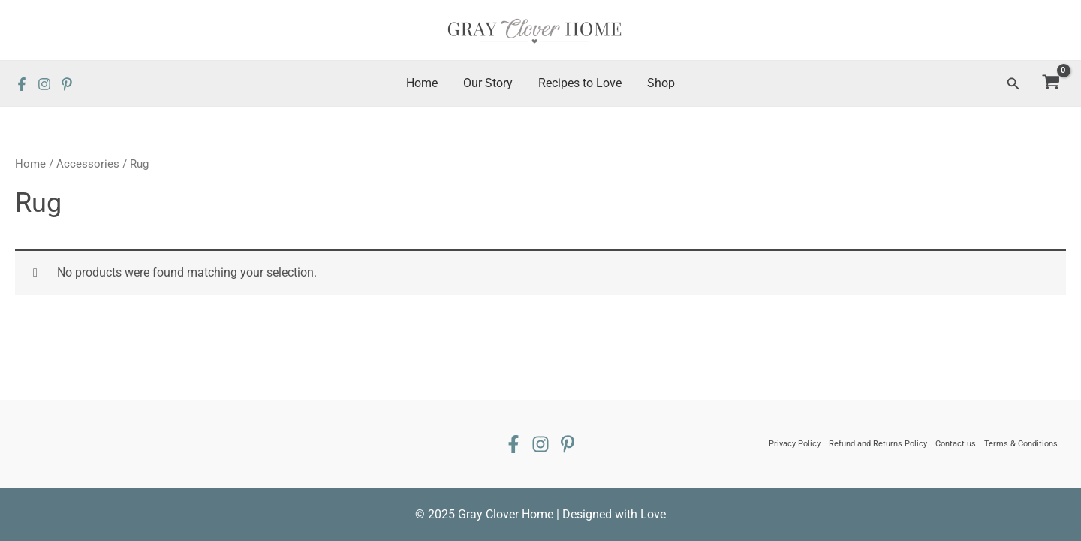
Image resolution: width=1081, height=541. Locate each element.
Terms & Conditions (1021, 444)
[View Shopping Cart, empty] (1050, 83)
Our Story (488, 83)
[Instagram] (44, 84)
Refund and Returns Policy (878, 444)
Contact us (955, 444)
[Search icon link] (1013, 83)
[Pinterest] (67, 84)
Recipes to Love (579, 83)
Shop (659, 83)
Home (424, 83)
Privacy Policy (795, 444)
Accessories (87, 164)
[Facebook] (22, 84)
